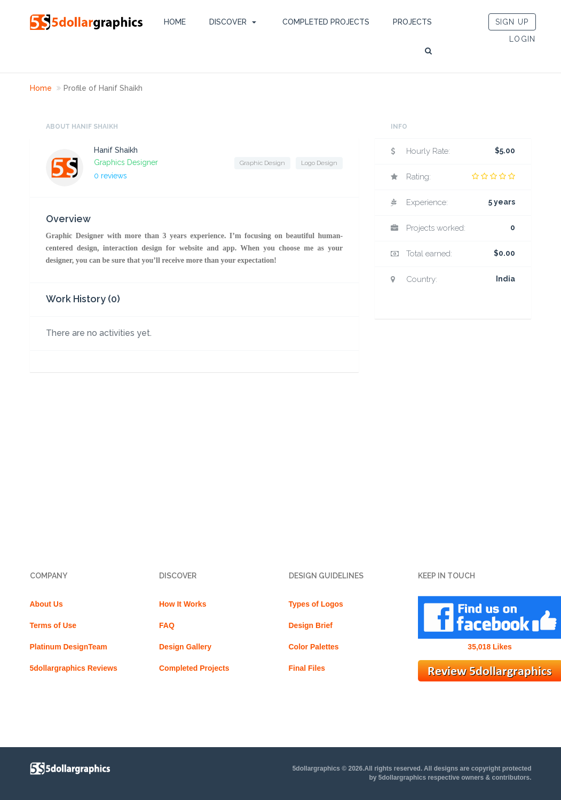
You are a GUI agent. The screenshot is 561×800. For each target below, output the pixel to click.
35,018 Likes (490, 646)
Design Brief (311, 625)
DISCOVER (228, 22)
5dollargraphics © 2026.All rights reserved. (358, 768)
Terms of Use (53, 625)
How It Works (182, 604)
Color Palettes (314, 646)
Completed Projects (325, 22)
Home (175, 22)
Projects (412, 22)
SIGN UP (512, 22)
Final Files (307, 668)
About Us (46, 604)
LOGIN (522, 39)
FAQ (167, 625)
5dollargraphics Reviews (73, 668)
